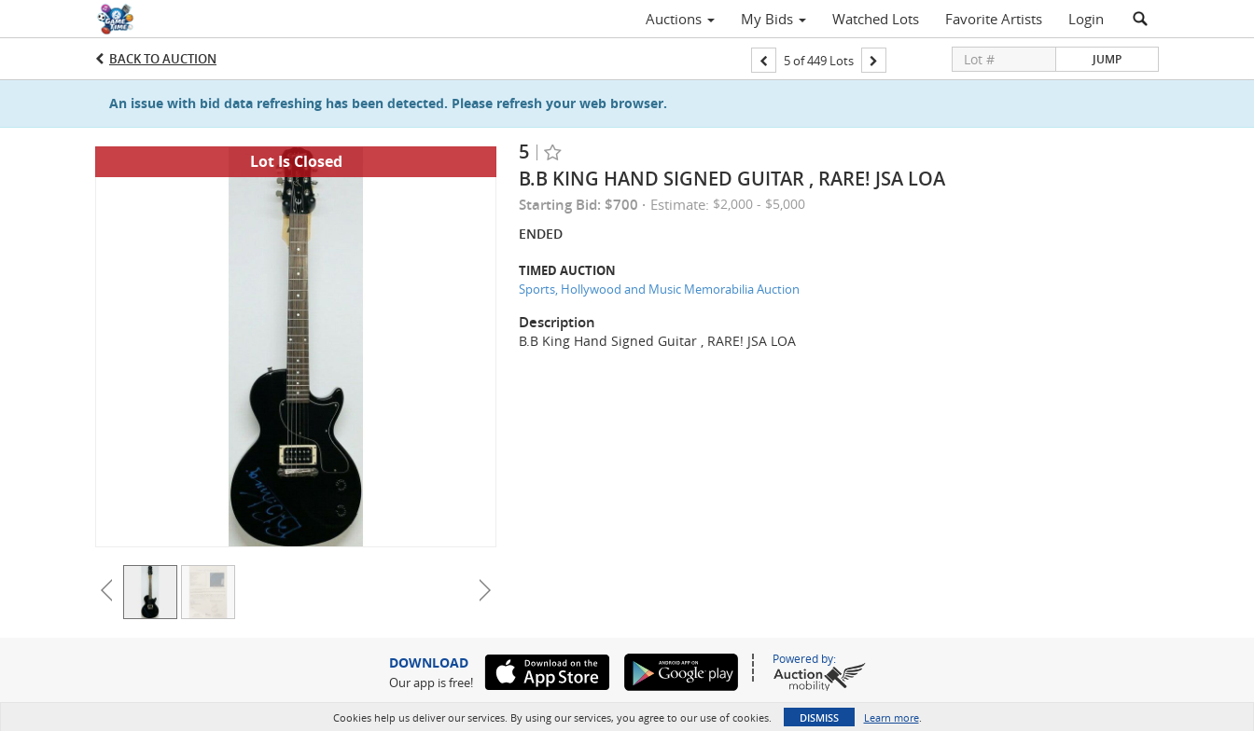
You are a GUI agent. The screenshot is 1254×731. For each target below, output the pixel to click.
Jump (1107, 59)
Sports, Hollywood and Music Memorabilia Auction (659, 289)
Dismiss (819, 717)
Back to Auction (162, 58)
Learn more (891, 717)
